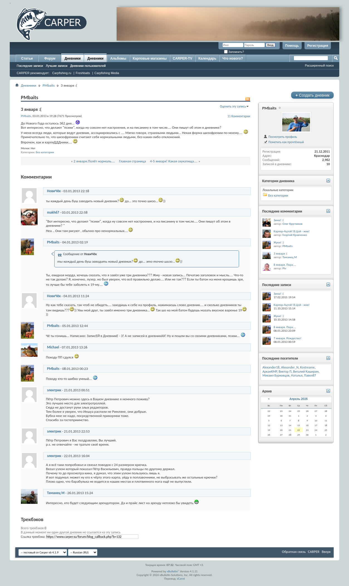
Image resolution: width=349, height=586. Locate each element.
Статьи (27, 58)
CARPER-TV (182, 58)
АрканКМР (269, 371)
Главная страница (132, 161)
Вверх (326, 552)
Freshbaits (83, 73)
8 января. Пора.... (285, 265)
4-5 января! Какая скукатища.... (174, 161)
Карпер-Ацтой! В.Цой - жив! (292, 231)
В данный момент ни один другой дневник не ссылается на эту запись (71, 532)
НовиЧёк (54, 191)
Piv (284, 268)
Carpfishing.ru (61, 73)
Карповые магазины (150, 58)
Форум (49, 58)
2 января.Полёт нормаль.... (94, 161)
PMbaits (49, 85)
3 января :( (280, 253)
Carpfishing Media (106, 73)
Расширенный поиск (319, 65)
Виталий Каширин (306, 371)
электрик (54, 390)
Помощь (292, 46)
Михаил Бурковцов (275, 375)
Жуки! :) (279, 242)
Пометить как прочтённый (283, 142)
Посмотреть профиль (280, 137)
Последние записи (30, 65)
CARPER (313, 552)
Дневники (73, 58)
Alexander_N (290, 367)
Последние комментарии (282, 211)
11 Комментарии (238, 116)
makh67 (53, 212)
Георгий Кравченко (294, 235)
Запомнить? (234, 51)
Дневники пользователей (88, 65)
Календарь (207, 58)
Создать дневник (312, 95)
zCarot (181, 578)
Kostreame (307, 367)
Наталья (297, 375)
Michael (53, 347)
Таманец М (56, 493)
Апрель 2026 (298, 399)
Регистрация (317, 46)
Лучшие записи (57, 65)
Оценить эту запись (233, 106)
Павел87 (310, 375)
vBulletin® (173, 571)
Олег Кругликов (292, 224)
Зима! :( (279, 220)
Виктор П (285, 371)
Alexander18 (270, 367)
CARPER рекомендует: (33, 73)
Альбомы (118, 58)
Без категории (45, 152)
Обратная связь (294, 552)
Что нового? (232, 58)
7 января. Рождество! (287, 338)
